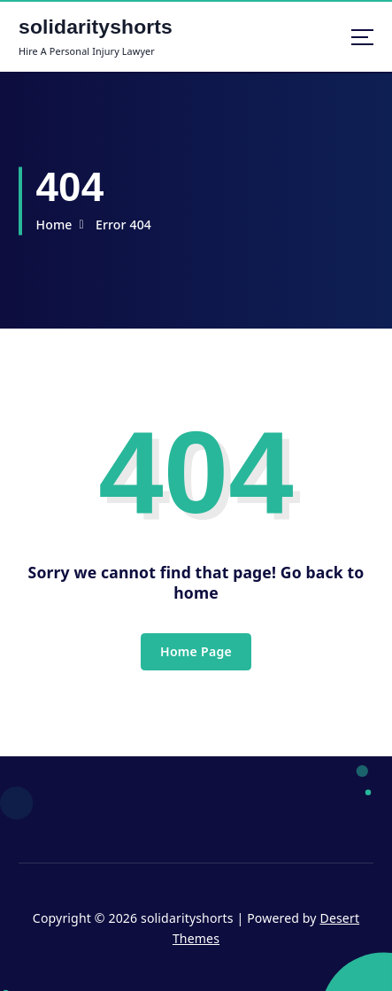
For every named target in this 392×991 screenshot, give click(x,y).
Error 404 (123, 224)
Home (53, 224)
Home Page (196, 651)
